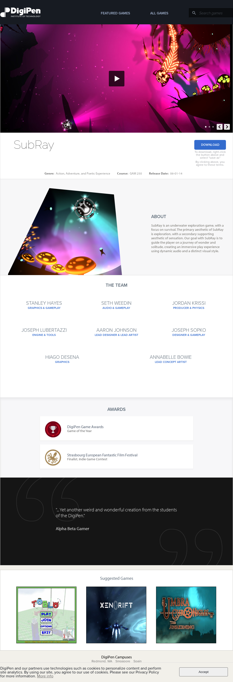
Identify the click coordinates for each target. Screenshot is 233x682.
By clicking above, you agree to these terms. (210, 163)
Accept (204, 672)
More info (45, 676)
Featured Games (115, 13)
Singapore (122, 661)
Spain (137, 661)
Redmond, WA (102, 661)
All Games (159, 13)
